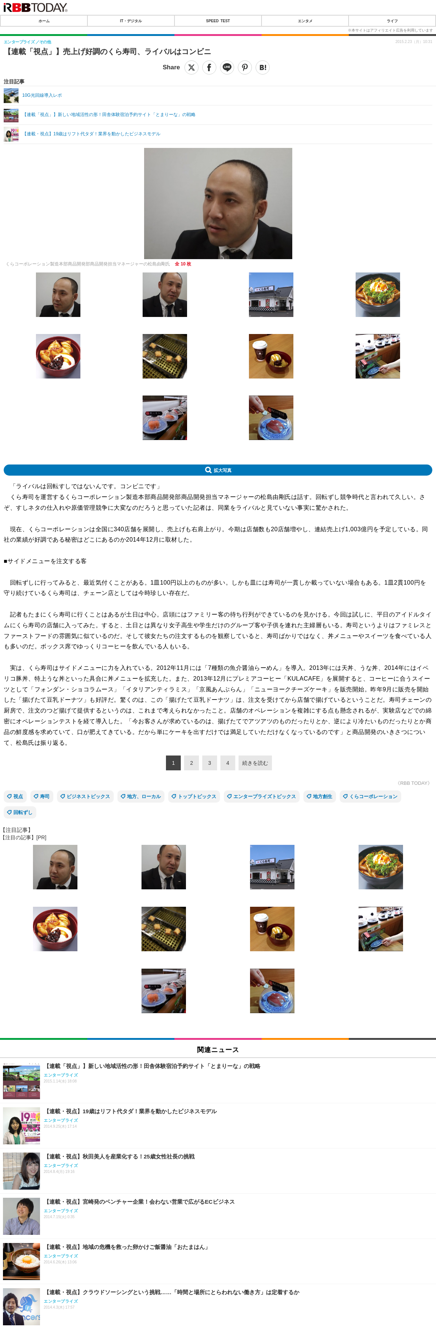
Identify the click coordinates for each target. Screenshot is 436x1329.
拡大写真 (223, 470)
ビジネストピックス (88, 796)
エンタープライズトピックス (264, 796)
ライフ (392, 21)
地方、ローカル (144, 796)
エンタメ (305, 21)
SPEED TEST (218, 21)
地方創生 (322, 796)
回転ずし (23, 812)
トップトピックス (197, 796)
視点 (18, 796)
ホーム (44, 21)
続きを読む (255, 763)
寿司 (45, 796)
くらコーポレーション (373, 796)
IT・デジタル (131, 21)
